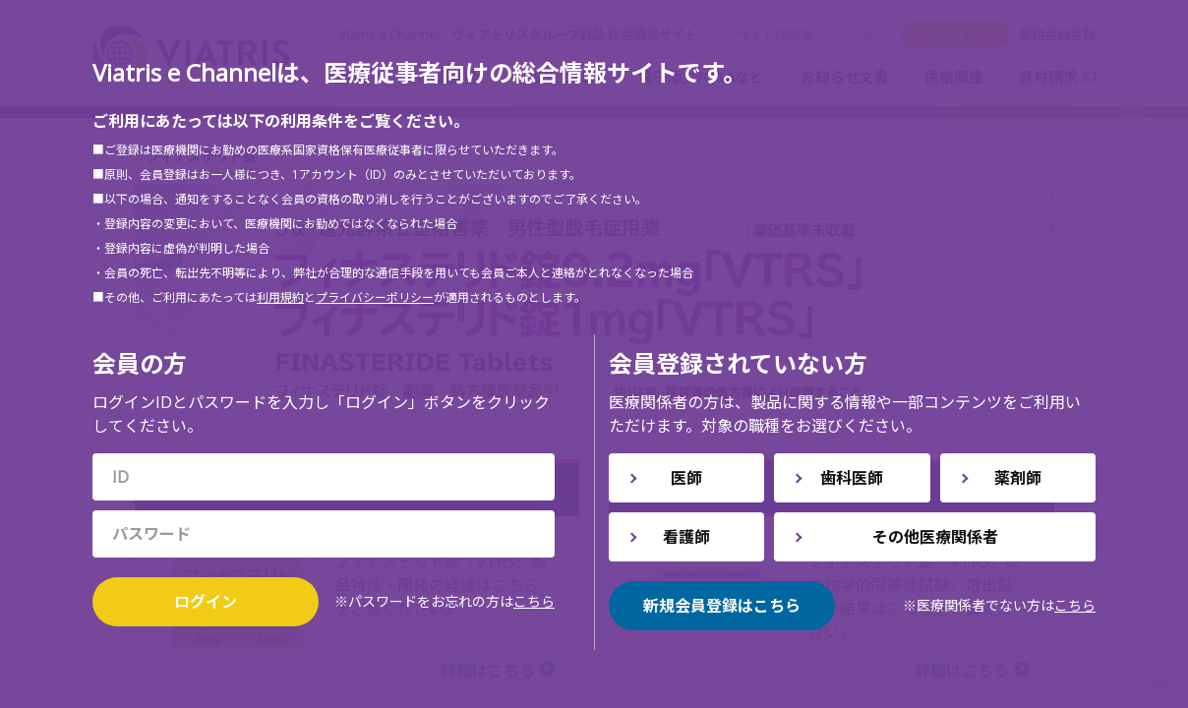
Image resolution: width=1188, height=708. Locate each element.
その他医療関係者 (935, 537)
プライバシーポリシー (375, 297)
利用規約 (280, 297)
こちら (534, 601)
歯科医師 (851, 478)
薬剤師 (1017, 478)
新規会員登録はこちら (722, 606)
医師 (686, 478)
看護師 (686, 537)
